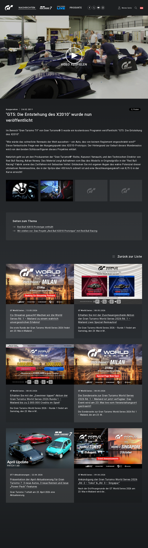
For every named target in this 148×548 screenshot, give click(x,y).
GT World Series (17, 310)
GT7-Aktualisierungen (20, 475)
